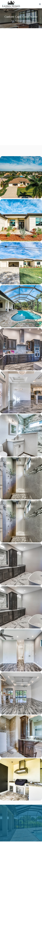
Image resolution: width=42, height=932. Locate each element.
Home (12, 20)
